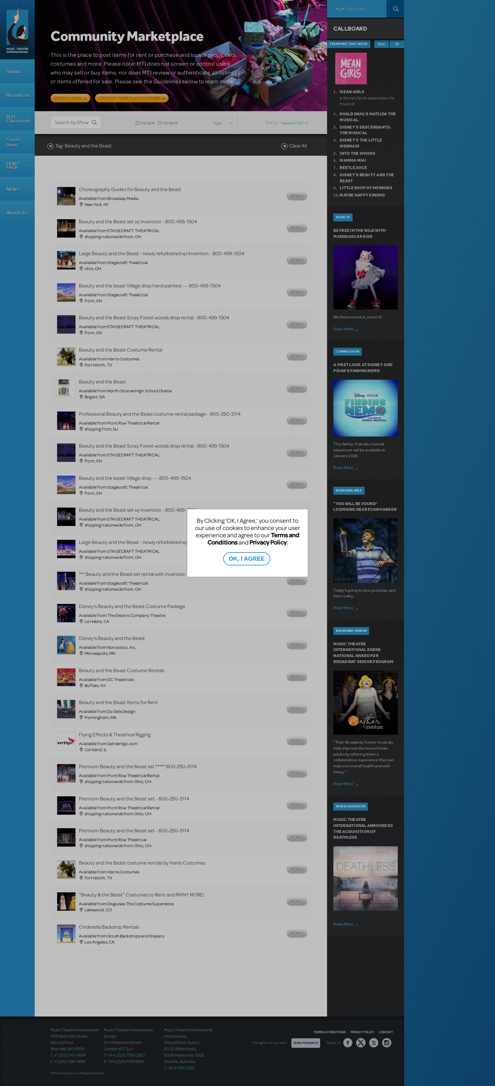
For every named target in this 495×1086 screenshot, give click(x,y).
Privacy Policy (268, 542)
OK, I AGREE (247, 558)
